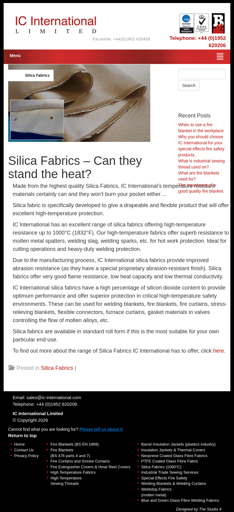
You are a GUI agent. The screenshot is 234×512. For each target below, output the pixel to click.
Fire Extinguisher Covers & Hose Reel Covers (90, 467)
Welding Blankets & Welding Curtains (173, 483)
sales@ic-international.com (54, 397)
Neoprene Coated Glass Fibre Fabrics (174, 455)
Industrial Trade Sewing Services (169, 472)
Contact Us (24, 450)
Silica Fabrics (57, 368)
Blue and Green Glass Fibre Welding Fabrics (180, 500)
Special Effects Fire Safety (164, 478)
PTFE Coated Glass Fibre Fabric (169, 461)
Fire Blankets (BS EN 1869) (74, 444)
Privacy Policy (26, 455)
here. (219, 351)
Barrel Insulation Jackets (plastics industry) (178, 444)
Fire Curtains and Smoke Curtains (80, 461)
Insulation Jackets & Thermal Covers (173, 450)
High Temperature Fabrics (73, 472)
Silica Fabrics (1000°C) (161, 467)
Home (19, 444)
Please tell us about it (101, 429)
